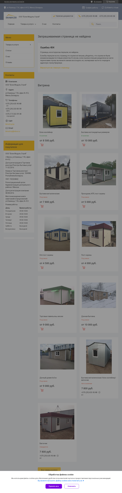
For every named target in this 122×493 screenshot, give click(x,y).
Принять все (54, 486)
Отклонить (72, 486)
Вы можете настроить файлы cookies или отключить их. (60, 481)
